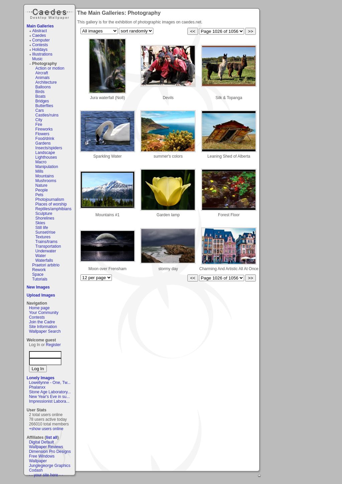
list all (51, 437)
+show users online (46, 428)
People (41, 190)
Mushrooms (45, 180)
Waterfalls (44, 260)
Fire (38, 124)
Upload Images (41, 295)
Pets (39, 194)
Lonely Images (40, 378)
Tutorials (39, 279)
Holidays (39, 49)
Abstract (39, 30)
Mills (39, 171)
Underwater (45, 251)
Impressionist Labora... (49, 401)
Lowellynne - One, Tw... (50, 382)
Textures (42, 237)
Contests (40, 45)
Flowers (42, 134)
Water (40, 255)
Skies (40, 223)
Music (37, 59)
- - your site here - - (46, 475)
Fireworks (44, 129)
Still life (41, 227)
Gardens (43, 143)
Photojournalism (49, 199)
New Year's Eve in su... (49, 396)
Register (53, 344)
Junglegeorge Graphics (49, 465)
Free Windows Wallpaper (42, 458)
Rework (39, 269)
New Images (38, 287)
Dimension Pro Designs (50, 451)
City (38, 119)
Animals (42, 77)
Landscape (45, 152)
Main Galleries (40, 26)
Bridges (42, 101)
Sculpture (43, 213)
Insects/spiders (48, 148)
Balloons (43, 87)
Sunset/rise (45, 232)
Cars (39, 110)
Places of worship (51, 204)
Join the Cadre (42, 322)
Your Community (43, 312)
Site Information (43, 326)
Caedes (50, 13)
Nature (41, 185)
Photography (44, 63)
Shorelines (44, 218)
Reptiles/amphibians (53, 209)
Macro (40, 162)
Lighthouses (46, 157)
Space (37, 274)
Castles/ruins (46, 115)
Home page (39, 308)
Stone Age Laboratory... (50, 392)
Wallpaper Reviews (46, 447)
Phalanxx (37, 387)
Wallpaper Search (45, 331)
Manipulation (46, 166)
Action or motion (49, 68)
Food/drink (44, 138)
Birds (39, 91)
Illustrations (42, 54)
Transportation (48, 246)
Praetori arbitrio (45, 265)
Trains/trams (46, 241)
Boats (40, 96)
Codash (36, 470)
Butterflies (44, 105)
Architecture (46, 82)
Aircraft (41, 73)
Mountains (44, 176)
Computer (41, 40)
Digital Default (41, 442)
